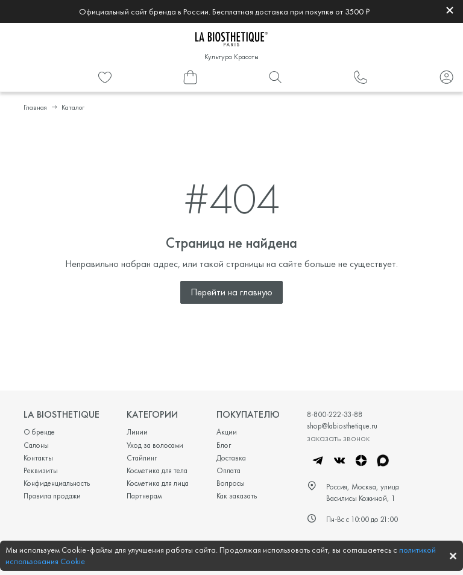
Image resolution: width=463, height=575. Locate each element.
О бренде (39, 432)
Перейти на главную (231, 292)
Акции (226, 432)
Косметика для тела (157, 470)
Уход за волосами (155, 445)
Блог (223, 445)
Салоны (36, 445)
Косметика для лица (158, 483)
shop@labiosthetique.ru (342, 426)
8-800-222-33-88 (334, 414)
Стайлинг (142, 458)
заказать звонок (338, 437)
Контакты (38, 458)
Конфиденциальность (57, 483)
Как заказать (236, 496)
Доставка (231, 458)
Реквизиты (41, 470)
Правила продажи (52, 496)
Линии (137, 432)
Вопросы (230, 483)
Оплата (228, 470)
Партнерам (144, 496)
